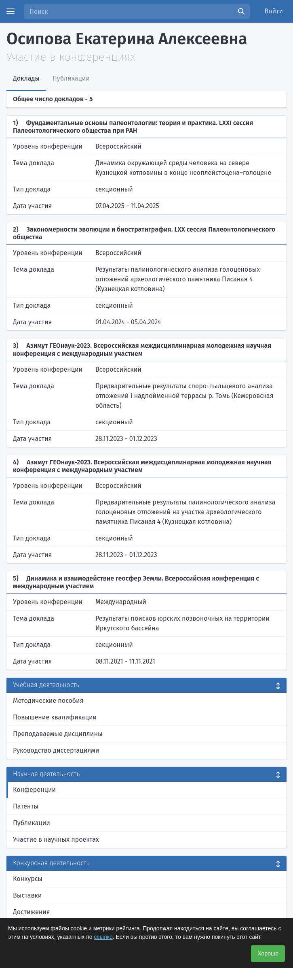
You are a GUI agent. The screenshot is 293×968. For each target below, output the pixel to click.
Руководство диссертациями (56, 750)
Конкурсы (27, 879)
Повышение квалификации (55, 717)
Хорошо (267, 953)
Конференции (34, 790)
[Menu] (10, 11)
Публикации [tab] (71, 78)
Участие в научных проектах (56, 839)
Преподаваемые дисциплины (58, 734)
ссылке (103, 937)
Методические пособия (48, 700)
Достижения (31, 912)
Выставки (27, 895)
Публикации (31, 823)
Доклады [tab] (26, 78)
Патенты (25, 806)
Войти (274, 11)
